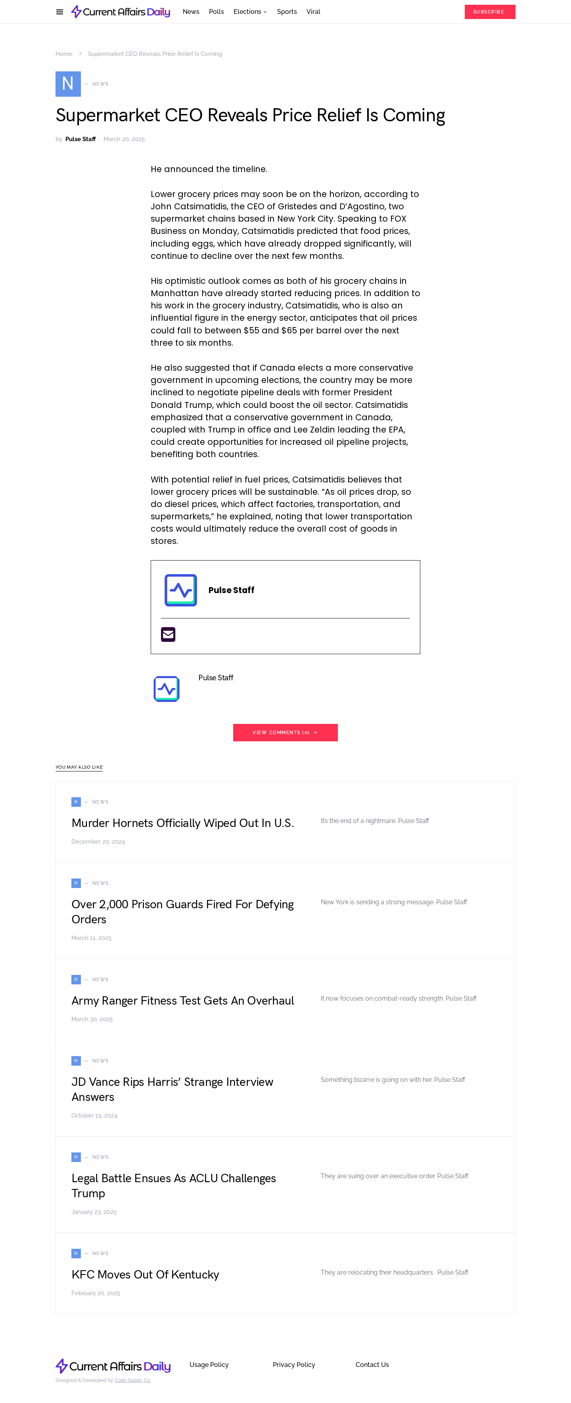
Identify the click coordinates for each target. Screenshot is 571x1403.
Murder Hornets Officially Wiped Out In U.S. (182, 823)
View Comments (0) (281, 732)
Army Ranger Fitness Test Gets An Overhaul (182, 1001)
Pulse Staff (80, 139)
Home (64, 53)
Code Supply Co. (133, 1380)
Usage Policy (209, 1365)
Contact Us (372, 1365)
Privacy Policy (294, 1365)
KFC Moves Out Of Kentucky (145, 1275)
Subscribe (488, 12)
